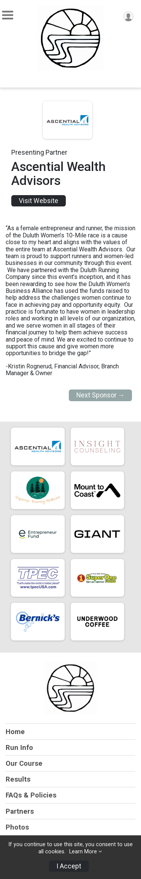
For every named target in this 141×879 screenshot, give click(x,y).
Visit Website (38, 201)
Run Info (19, 747)
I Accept (68, 866)
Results (18, 779)
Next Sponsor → (100, 395)
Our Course (24, 763)
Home (15, 732)
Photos (17, 827)
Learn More (83, 851)
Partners (20, 811)
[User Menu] (128, 16)
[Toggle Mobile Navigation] (7, 15)
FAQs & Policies (31, 795)
